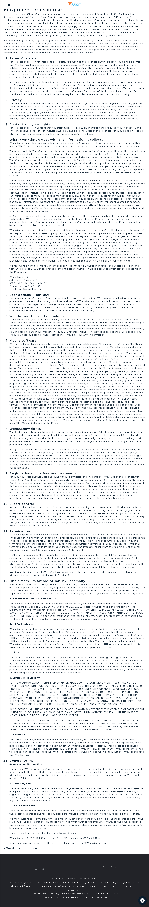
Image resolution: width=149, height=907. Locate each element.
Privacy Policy (110, 867)
